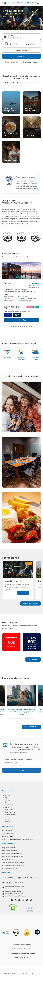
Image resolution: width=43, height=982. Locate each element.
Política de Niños (21, 957)
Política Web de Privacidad (22, 949)
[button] (11, 326)
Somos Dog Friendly (8, 833)
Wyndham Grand (10, 814)
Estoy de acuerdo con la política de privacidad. (18, 759)
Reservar (21, 56)
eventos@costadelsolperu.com (14, 894)
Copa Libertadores (13, 581)
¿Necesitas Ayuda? (30, 62)
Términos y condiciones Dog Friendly (21, 953)
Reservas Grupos (7, 836)
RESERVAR (21, 320)
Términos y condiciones (21, 944)
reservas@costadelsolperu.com (14, 887)
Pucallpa (7, 822)
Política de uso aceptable (9, 869)
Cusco (6, 819)
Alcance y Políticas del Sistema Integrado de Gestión (18, 839)
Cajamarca (8, 807)
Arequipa (7, 817)
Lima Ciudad (8, 810)
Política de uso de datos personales (13, 866)
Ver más (23, 593)
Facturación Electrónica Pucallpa (12, 857)
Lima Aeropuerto (10, 812)
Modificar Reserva (11, 62)
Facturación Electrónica (9, 851)
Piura (6, 798)
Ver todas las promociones (30, 603)
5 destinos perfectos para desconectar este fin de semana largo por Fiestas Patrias (21, 712)
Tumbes (7, 795)
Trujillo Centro (9, 805)
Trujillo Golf (8, 802)
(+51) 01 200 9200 (14, 882)
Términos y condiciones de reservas (13, 863)
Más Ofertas (33, 659)
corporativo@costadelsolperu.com (15, 896)
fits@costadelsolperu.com (13, 891)
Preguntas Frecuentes (9, 848)
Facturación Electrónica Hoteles (12, 854)
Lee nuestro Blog (7, 830)
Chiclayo (7, 800)
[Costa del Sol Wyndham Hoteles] (20, 3)
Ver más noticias (31, 727)
